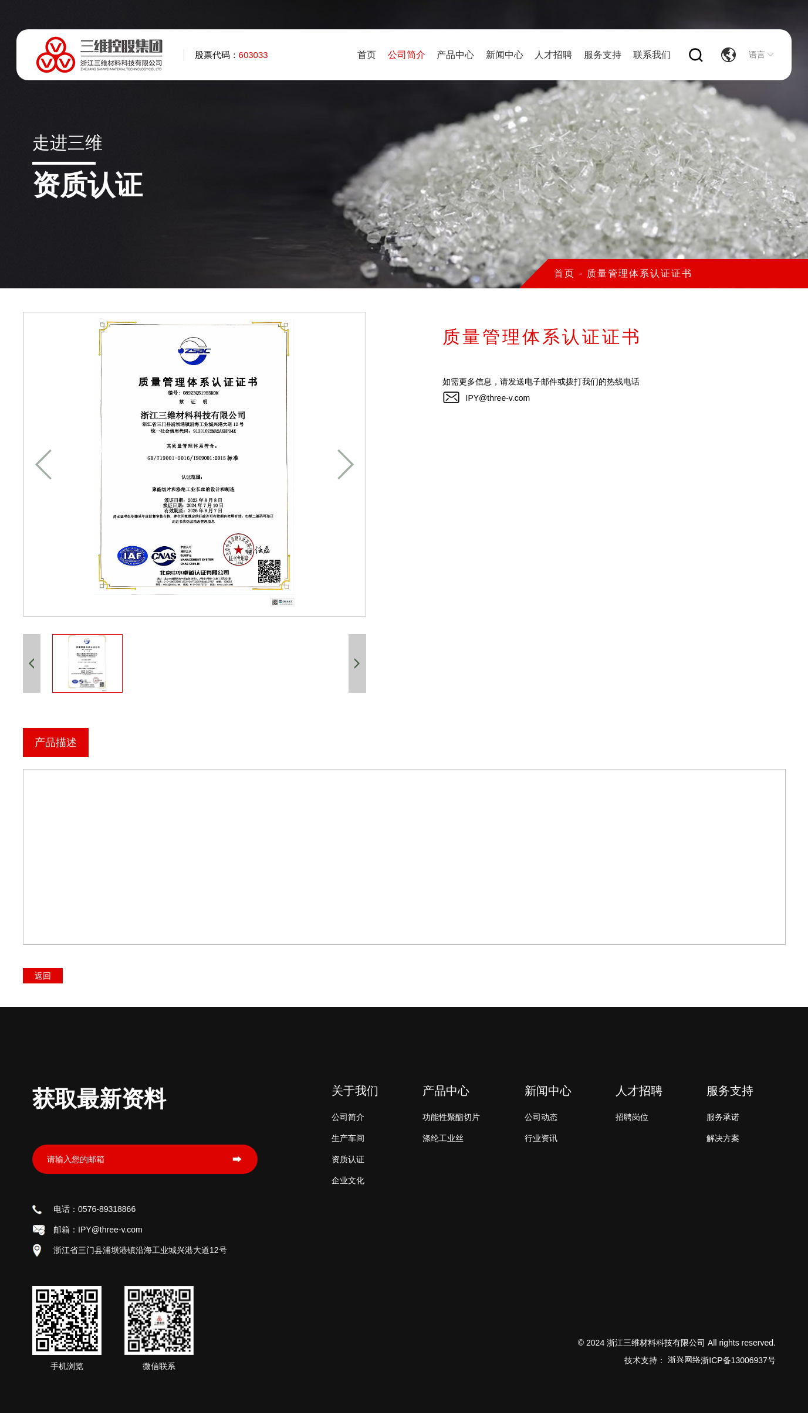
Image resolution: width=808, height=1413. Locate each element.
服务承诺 (722, 1117)
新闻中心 (504, 55)
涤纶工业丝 (443, 1138)
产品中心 (455, 55)
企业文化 (348, 1180)
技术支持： (662, 1360)
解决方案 (722, 1138)
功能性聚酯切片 (451, 1117)
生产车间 (348, 1138)
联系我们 (652, 55)
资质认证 (348, 1159)
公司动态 (541, 1117)
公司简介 (406, 55)
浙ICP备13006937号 (738, 1360)
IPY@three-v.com (498, 398)
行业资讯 (541, 1138)
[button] (43, 464)
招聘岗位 (632, 1117)
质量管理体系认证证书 (639, 273)
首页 (366, 55)
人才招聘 (553, 55)
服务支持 (602, 55)
